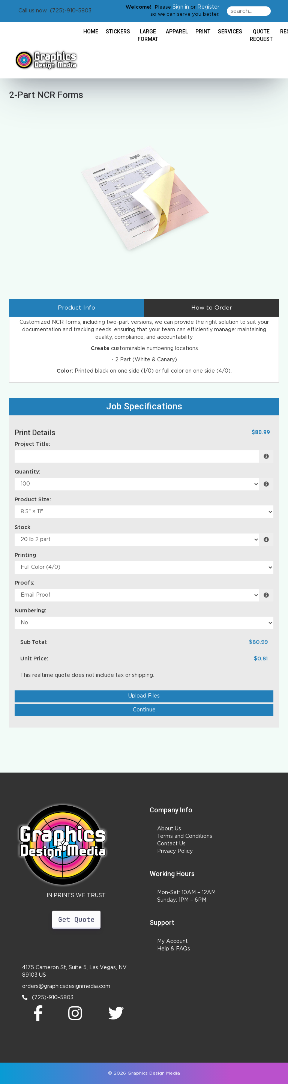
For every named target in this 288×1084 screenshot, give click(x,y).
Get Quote (76, 919)
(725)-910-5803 (48, 997)
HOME (90, 32)
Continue (144, 710)
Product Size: (33, 499)
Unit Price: (34, 659)
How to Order (211, 308)
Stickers (118, 32)
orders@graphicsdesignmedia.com (66, 986)
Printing (25, 555)
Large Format (148, 35)
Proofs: (24, 583)
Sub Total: (34, 642)
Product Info (76, 308)
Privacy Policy (175, 851)
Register (208, 7)
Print (202, 32)
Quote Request (261, 35)
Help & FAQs (173, 949)
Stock (22, 527)
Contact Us (171, 843)
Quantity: (27, 472)
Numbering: (30, 610)
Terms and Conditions (184, 836)
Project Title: (32, 444)
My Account (172, 941)
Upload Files (144, 696)
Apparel (177, 32)
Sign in (180, 7)
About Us (169, 828)
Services (230, 32)
